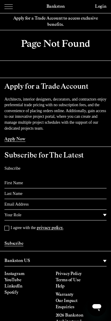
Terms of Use (68, 280)
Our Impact (67, 301)
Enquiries (65, 307)
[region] (55, 261)
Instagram (14, 274)
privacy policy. (50, 228)
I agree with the (37, 227)
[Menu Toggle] (8, 6)
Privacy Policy (69, 274)
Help (60, 286)
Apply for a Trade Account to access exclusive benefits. (55, 21)
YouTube (12, 280)
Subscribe (13, 243)
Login (101, 6)
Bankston (55, 6)
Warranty (65, 295)
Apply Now (14, 139)
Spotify (11, 292)
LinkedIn (13, 286)
